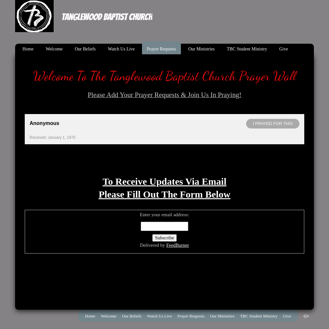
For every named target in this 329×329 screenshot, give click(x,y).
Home (27, 49)
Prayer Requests (161, 49)
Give (283, 49)
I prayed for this (273, 123)
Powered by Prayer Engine (48, 163)
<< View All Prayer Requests (164, 153)
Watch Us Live (121, 49)
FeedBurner (177, 245)
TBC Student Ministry (247, 49)
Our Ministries (201, 49)
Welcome (54, 49)
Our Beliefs (85, 49)
